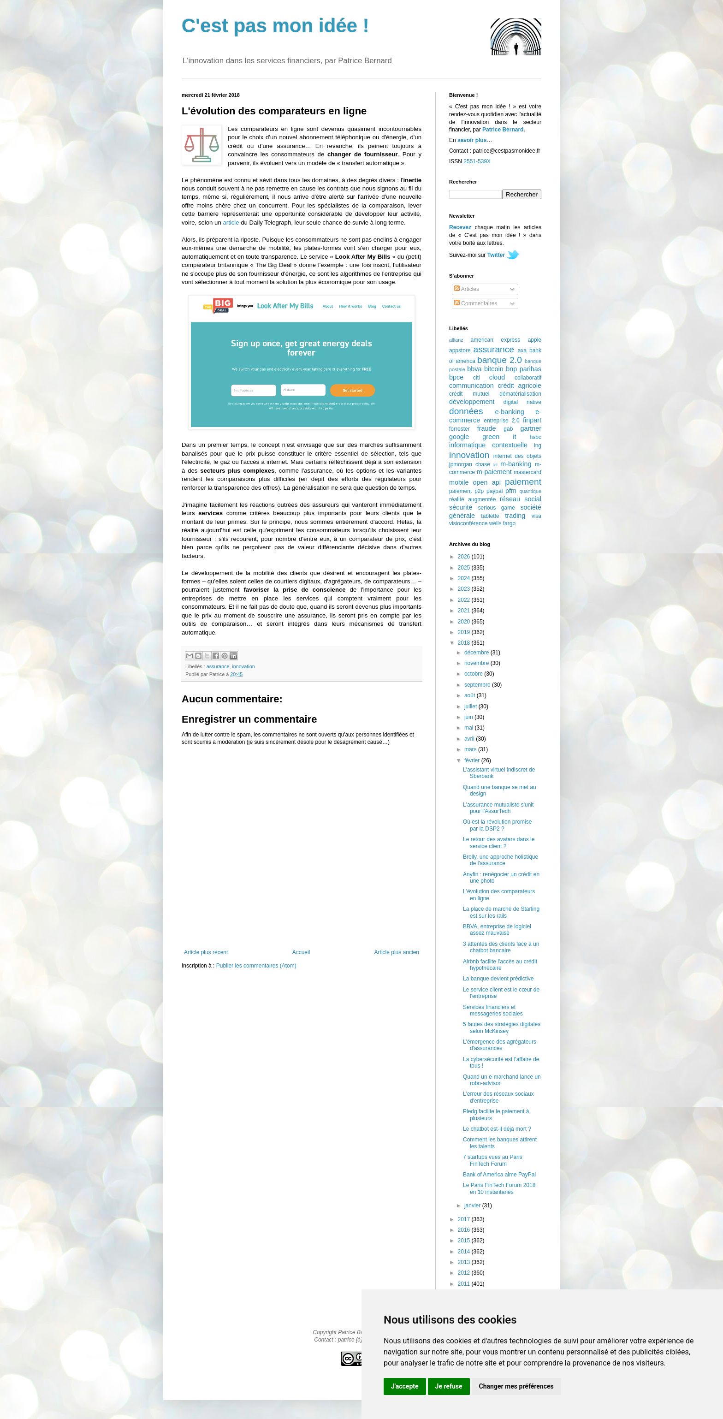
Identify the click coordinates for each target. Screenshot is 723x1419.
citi (476, 377)
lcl (495, 464)
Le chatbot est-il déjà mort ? (497, 1129)
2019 (465, 632)
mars (471, 749)
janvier (473, 1205)
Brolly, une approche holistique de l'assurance (500, 860)
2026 (465, 556)
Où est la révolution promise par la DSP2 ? (497, 825)
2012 (465, 1273)
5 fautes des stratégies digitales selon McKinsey (501, 1027)
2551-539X (477, 161)
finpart (532, 420)
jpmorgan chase (469, 464)
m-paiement (494, 471)
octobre (474, 674)
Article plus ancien (396, 952)
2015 (465, 1240)
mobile (458, 482)
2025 (465, 567)
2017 (465, 1219)
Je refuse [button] (448, 1386)
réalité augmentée (472, 499)
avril (470, 739)
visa (536, 516)
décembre (477, 652)
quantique (530, 491)
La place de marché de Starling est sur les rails (501, 912)
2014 (465, 1251)
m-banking (515, 464)
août (470, 695)
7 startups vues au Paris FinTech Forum (492, 1160)
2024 (465, 578)
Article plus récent (206, 952)
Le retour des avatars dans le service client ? (498, 842)
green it (499, 436)
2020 (465, 621)
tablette (490, 516)
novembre (477, 663)
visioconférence (468, 523)
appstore (460, 350)
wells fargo (502, 523)
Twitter (496, 255)
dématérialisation (520, 394)
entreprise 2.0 (501, 420)
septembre (478, 685)
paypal (494, 491)
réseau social (520, 499)
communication (471, 385)
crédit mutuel (469, 394)
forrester (459, 429)
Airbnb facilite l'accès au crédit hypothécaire (500, 964)
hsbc (535, 437)
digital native (522, 402)
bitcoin (494, 369)
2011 (465, 1284)
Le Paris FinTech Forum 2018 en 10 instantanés (499, 1188)
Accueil (301, 952)
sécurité (460, 507)
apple (534, 340)
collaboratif (528, 377)
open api (487, 482)
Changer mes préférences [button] (516, 1386)
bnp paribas (523, 369)
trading (515, 515)
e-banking (509, 412)
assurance (218, 666)
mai (469, 727)
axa (522, 350)
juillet (471, 706)
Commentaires (475, 303)
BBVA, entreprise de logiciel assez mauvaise (497, 929)
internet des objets (517, 456)
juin (469, 717)
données (466, 411)
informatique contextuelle (488, 445)
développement (471, 401)
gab (508, 429)
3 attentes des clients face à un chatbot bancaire (501, 947)
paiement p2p (466, 491)
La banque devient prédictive (498, 978)
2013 (465, 1262)
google (459, 436)
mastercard (527, 472)
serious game (496, 508)
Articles (466, 289)
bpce (456, 377)
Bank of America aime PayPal (499, 1174)
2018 (465, 643)
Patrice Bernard (502, 129)
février (472, 760)
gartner (530, 428)
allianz (456, 340)
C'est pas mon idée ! (275, 25)
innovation (243, 666)
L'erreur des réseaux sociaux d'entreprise (498, 1097)
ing (537, 445)
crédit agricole (519, 385)
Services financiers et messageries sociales (493, 1010)
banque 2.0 (499, 360)
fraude (486, 428)
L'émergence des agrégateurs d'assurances (499, 1045)
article (231, 222)
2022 (465, 600)
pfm (510, 490)
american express (496, 340)
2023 (465, 589)
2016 (465, 1230)
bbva (474, 369)
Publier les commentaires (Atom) (256, 965)
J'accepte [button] (405, 1386)
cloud (497, 377)
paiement (523, 482)
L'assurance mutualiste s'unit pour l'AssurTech (498, 808)
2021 (465, 610)
